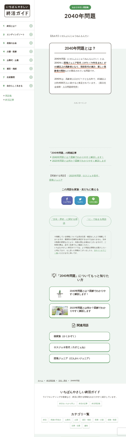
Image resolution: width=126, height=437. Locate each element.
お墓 (76, 404)
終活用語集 (96, 388)
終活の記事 (83, 388)
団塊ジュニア (56, 179)
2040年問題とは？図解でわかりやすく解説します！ (78, 157)
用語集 (8, 95)
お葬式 (67, 404)
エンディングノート (15, 34)
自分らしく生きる (15, 86)
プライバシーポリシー (62, 432)
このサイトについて (44, 432)
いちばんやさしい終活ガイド (115, 433)
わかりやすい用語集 (80, 7)
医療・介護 (99, 404)
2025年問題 (75, 175)
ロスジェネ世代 (90, 175)
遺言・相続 (12, 68)
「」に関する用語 (64, 221)
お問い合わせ (77, 432)
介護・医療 (12, 51)
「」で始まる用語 (96, 219)
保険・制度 (112, 404)
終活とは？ (12, 26)
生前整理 (11, 77)
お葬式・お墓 (13, 60)
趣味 (86, 410)
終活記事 (9, 99)
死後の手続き (56, 404)
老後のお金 (12, 43)
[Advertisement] (80, 122)
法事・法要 (76, 410)
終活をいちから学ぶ (67, 388)
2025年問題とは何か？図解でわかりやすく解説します (79, 160)
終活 (45, 404)
